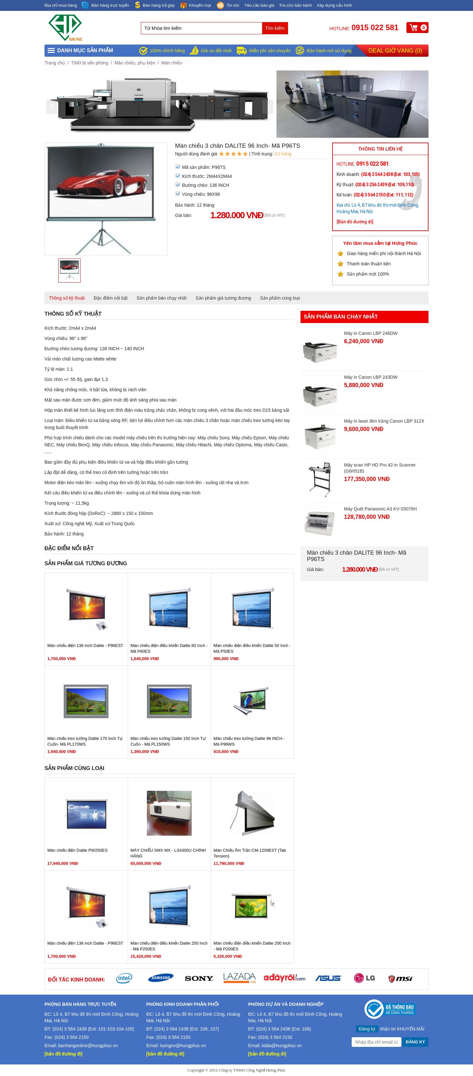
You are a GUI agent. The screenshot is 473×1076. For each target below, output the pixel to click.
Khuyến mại (195, 5)
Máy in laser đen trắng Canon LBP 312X (384, 421)
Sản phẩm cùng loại (280, 298)
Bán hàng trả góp (154, 5)
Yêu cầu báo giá (259, 5)
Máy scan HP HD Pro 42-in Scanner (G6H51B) (380, 468)
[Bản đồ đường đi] (355, 221)
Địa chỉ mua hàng (60, 5)
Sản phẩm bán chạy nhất (162, 298)
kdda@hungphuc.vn (282, 1045)
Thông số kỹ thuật (67, 298)
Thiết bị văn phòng (89, 62)
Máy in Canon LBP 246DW (370, 333)
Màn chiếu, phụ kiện (135, 62)
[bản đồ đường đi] (63, 1053)
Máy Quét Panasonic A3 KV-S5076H (380, 508)
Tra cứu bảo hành (295, 5)
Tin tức (227, 5)
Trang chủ (54, 62)
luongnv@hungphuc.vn (183, 1045)
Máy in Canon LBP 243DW (370, 377)
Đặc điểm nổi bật (111, 298)
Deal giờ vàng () (395, 50)
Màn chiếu (171, 62)
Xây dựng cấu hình (334, 5)
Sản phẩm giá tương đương (223, 298)
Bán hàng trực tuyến (105, 5)
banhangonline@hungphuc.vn (88, 1045)
